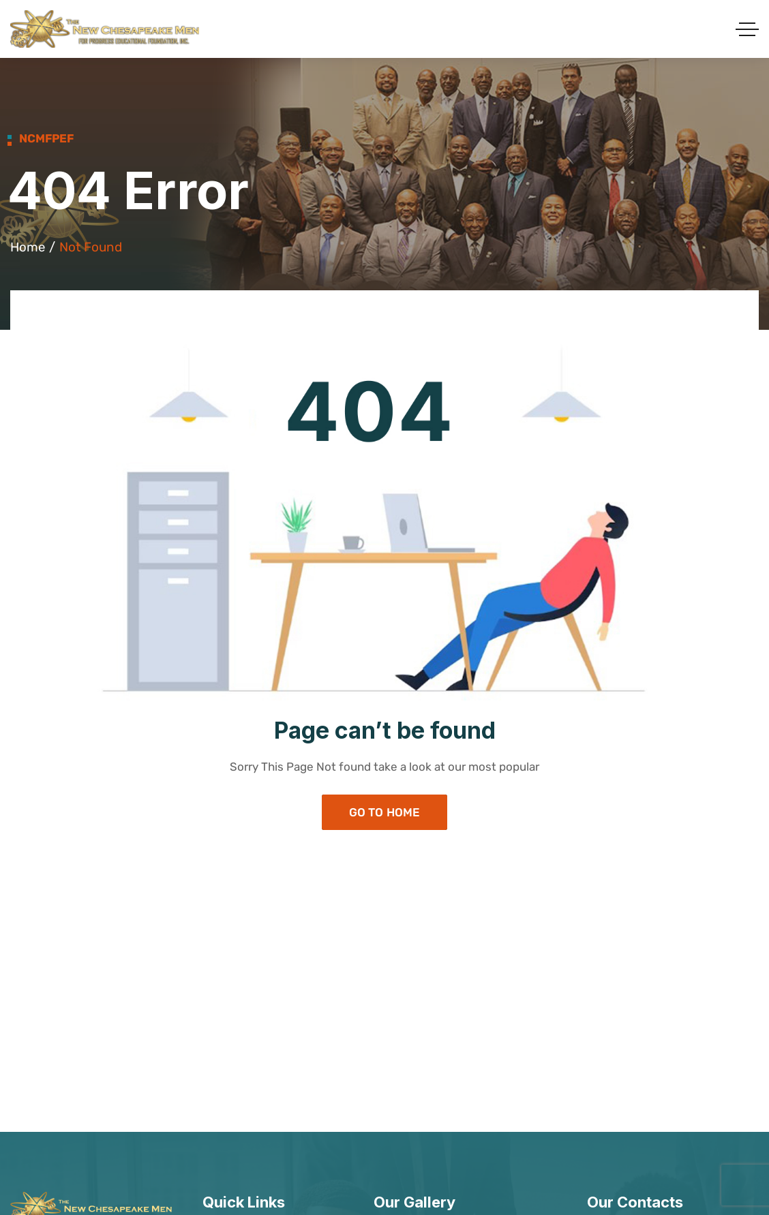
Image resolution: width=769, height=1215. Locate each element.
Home (28, 247)
